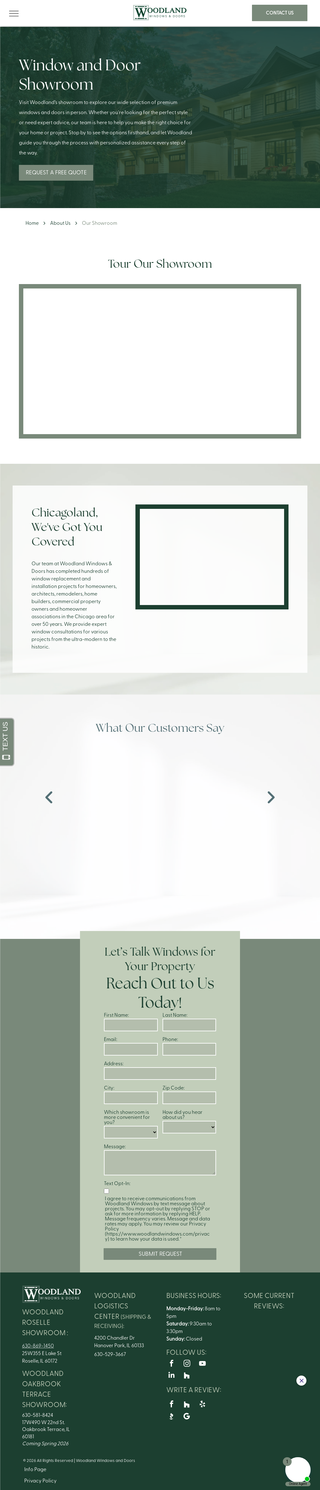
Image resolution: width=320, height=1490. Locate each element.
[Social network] (187, 1376)
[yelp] (202, 1405)
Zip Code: (174, 1088)
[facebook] (171, 1364)
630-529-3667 (110, 1354)
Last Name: (175, 1015)
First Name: (116, 1015)
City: (109, 1088)
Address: (113, 1063)
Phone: (170, 1039)
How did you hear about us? (183, 1115)
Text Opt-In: (117, 1183)
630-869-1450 (38, 1345)
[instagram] (187, 1364)
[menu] (14, 13)
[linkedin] (171, 1376)
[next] (271, 798)
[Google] (187, 1417)
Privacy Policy (40, 1480)
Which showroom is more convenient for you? (127, 1117)
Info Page (35, 1469)
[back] (49, 798)
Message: (115, 1146)
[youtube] (202, 1364)
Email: (110, 1039)
